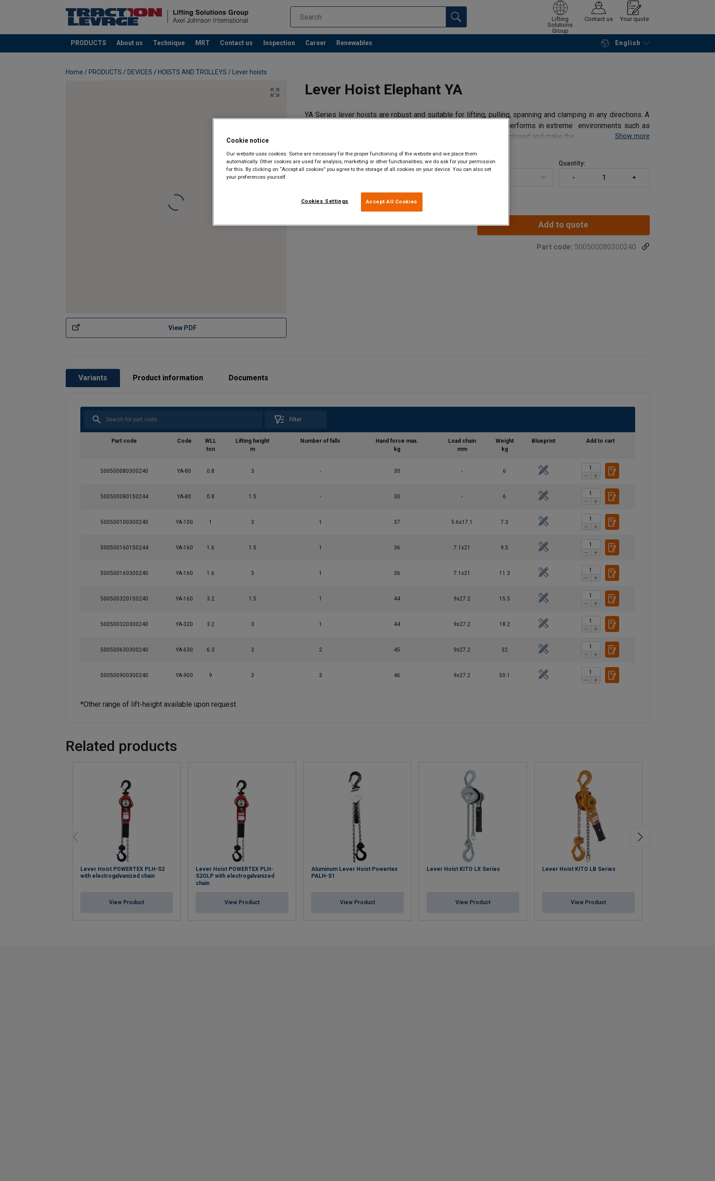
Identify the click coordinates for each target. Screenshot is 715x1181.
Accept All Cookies (392, 201)
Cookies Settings (325, 201)
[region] (361, 172)
